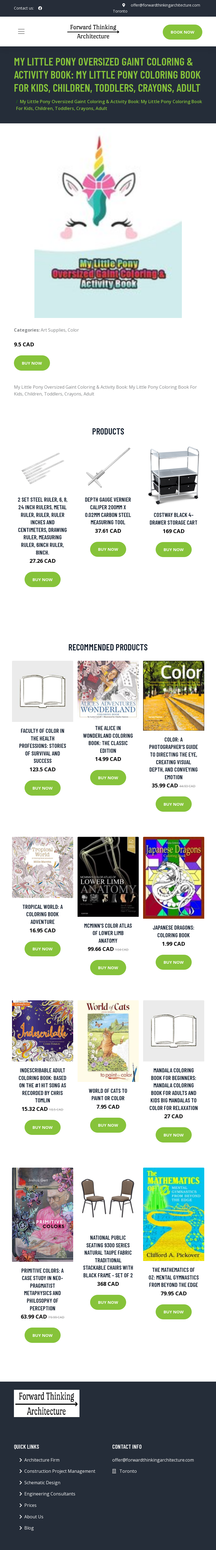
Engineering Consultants (49, 1494)
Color (73, 330)
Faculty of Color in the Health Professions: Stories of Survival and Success (42, 745)
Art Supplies (53, 330)
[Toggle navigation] (21, 31)
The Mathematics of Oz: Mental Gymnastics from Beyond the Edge (174, 1277)
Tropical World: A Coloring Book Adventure (42, 914)
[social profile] (40, 8)
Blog (29, 1528)
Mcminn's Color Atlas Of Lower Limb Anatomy (108, 933)
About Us (33, 1517)
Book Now (182, 32)
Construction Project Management (59, 1471)
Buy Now (32, 363)
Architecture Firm (42, 1460)
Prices (30, 1505)
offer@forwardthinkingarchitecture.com (165, 5)
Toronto (120, 11)
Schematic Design (42, 1483)
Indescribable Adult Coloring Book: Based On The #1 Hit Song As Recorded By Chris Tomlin (42, 1085)
